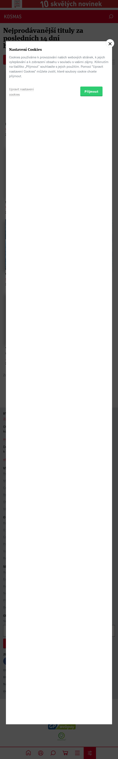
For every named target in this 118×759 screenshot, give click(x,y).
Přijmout (91, 403)
